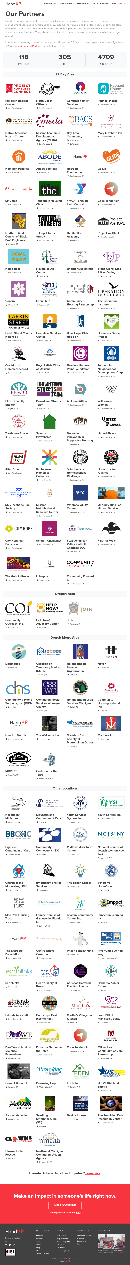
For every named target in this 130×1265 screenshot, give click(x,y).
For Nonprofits (82, 4)
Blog (38, 1248)
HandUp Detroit (15, 735)
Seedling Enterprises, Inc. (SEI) (46, 1119)
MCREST (11, 771)
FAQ (78, 1212)
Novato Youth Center (45, 270)
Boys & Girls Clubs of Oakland (48, 367)
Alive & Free (13, 469)
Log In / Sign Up (63, 1251)
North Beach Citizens (44, 102)
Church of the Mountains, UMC (16, 884)
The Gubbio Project (18, 576)
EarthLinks (12, 983)
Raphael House (108, 101)
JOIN (70, 620)
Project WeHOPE (109, 233)
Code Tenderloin (108, 201)
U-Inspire (42, 576)
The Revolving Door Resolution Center (111, 1117)
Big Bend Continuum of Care (17, 848)
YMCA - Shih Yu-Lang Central (78, 202)
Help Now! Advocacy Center (47, 622)
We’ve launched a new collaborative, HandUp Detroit (111, 1241)
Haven (102, 664)
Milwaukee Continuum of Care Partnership (110, 1051)
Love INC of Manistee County (109, 1017)
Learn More (119, 1253)
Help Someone (50, 4)
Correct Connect (16, 1083)
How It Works (62, 1235)
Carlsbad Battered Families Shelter (79, 984)
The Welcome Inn (47, 735)
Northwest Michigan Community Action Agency (49, 1154)
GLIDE (102, 169)
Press (38, 1245)
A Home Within (77, 401)
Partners (39, 1238)
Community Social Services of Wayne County (48, 703)
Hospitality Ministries (12, 816)
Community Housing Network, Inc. (109, 703)
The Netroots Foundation (14, 952)
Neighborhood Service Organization (76, 667)
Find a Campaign (65, 4)
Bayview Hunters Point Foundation (78, 367)
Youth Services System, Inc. (76, 816)
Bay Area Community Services (74, 136)
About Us (40, 1235)
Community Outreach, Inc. (14, 622)
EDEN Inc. (73, 1083)
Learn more (92, 1173)
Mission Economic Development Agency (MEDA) (48, 136)
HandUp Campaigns (81, 1239)
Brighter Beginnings (80, 269)
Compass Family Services (78, 102)
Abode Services (46, 169)
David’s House (76, 1115)
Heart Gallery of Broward (46, 984)
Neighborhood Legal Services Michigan (80, 701)
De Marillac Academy (74, 234)
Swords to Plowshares (43, 435)
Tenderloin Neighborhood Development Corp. (111, 369)
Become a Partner (84, 1235)
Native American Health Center (16, 134)
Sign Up (122, 4)
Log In (113, 4)
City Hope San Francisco (14, 542)
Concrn (10, 301)
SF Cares (11, 201)
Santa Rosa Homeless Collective (43, 473)
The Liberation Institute (107, 302)
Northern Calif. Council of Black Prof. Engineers (16, 236)
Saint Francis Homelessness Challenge (76, 473)
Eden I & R (43, 301)
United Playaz (107, 433)
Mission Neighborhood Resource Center (47, 508)
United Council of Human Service (109, 506)
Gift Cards (60, 1245)
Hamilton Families (17, 169)
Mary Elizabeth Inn (110, 133)
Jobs (38, 1242)
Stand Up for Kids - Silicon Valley (110, 270)
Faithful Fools (107, 540)
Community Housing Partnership (80, 302)
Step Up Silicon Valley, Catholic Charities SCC (77, 544)
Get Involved (62, 1248)
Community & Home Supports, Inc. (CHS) (18, 701)
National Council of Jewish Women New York (111, 850)
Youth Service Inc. (109, 815)
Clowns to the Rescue (14, 1152)
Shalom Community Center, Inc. (80, 916)
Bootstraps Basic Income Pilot (47, 1017)
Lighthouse (12, 664)
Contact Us (9, 1241)
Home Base (13, 269)
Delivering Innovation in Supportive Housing (80, 437)
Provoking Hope (46, 1083)
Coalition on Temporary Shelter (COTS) (48, 667)
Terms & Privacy (42, 1254)
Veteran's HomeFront (105, 884)
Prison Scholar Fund (80, 951)
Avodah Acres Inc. (17, 1115)
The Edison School (79, 883)
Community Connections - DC (47, 848)
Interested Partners (31, 46)
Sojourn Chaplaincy (49, 540)
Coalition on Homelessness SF (17, 367)
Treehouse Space (16, 433)
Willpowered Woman (106, 403)
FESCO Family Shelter (14, 403)
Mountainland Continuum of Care (48, 816)
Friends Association (18, 1015)
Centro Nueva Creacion (45, 952)
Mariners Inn (106, 735)
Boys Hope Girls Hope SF (77, 335)
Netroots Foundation (74, 170)
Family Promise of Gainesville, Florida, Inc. (49, 918)
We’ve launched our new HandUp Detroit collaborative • (111, 1252)
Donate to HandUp (100, 4)
